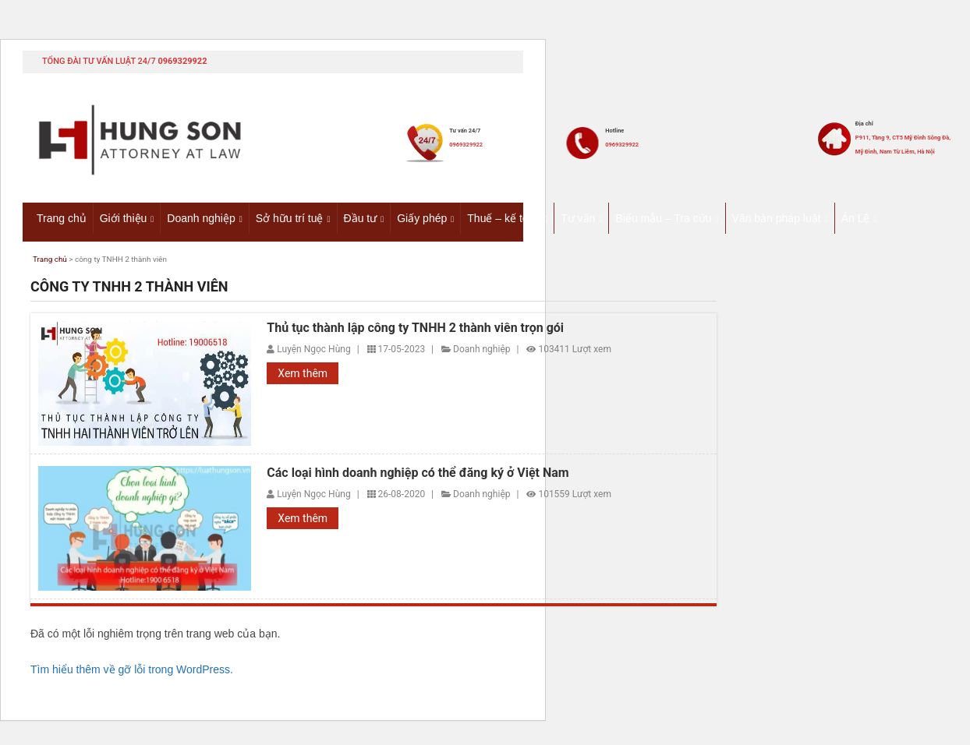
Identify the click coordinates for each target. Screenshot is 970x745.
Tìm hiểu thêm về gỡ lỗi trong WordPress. (131, 672)
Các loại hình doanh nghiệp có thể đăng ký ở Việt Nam (417, 475)
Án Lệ (855, 217)
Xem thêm (302, 376)
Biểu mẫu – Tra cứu (663, 217)
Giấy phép (422, 217)
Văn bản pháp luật (776, 217)
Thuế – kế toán (503, 217)
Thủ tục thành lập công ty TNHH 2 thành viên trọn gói (415, 330)
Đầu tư (360, 217)
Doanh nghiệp (201, 217)
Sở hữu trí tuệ (290, 217)
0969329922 (182, 61)
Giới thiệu (123, 217)
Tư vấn (578, 217)
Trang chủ (62, 217)
